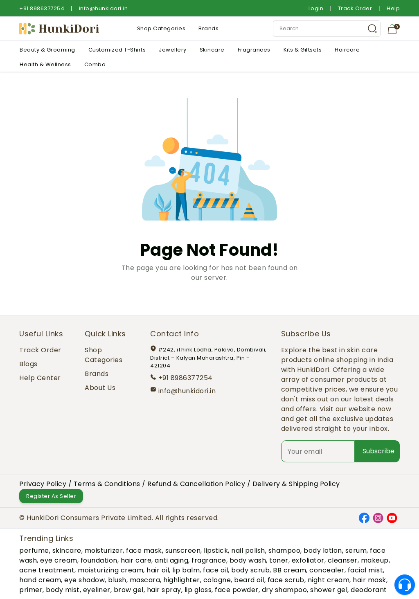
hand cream (40, 580)
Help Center (40, 378)
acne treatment (46, 570)
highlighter (181, 580)
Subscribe (378, 451)
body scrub (250, 570)
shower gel (328, 589)
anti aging (171, 560)
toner (278, 560)
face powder (237, 589)
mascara (145, 580)
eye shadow (84, 580)
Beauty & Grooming (47, 50)
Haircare (347, 50)
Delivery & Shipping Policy (296, 484)
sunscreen (183, 550)
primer (31, 589)
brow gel (129, 589)
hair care (136, 560)
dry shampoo (284, 589)
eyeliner (96, 589)
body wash (248, 560)
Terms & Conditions (107, 484)
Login (316, 8)
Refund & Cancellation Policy (196, 484)
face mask (144, 550)
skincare (66, 550)
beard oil (249, 580)
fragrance (208, 560)
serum (356, 550)
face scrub (286, 580)
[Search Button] (372, 28)
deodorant (369, 589)
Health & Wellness (45, 64)
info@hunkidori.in (103, 8)
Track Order (355, 8)
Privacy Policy (42, 484)
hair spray (164, 589)
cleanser (343, 560)
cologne (217, 580)
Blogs (28, 364)
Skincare (212, 50)
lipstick (216, 550)
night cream (329, 580)
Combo (95, 64)
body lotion (323, 550)
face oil (215, 570)
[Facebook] (364, 517)
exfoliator (308, 560)
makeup (375, 560)
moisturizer (104, 550)
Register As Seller (51, 496)
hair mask (369, 580)
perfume (34, 550)
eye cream (58, 560)
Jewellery (173, 50)
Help (393, 8)
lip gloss (198, 589)
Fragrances (254, 50)
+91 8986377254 (41, 8)
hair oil (157, 570)
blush (117, 580)
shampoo (284, 550)
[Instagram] (378, 517)
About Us (100, 387)
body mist (63, 589)
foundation (99, 560)
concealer (327, 570)
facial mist (365, 570)
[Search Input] (327, 28)
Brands (208, 28)
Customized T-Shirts (117, 50)
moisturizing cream (110, 570)
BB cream (289, 570)
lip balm (186, 570)
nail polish (248, 550)
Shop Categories (161, 28)
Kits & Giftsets (303, 50)
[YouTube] (392, 517)
